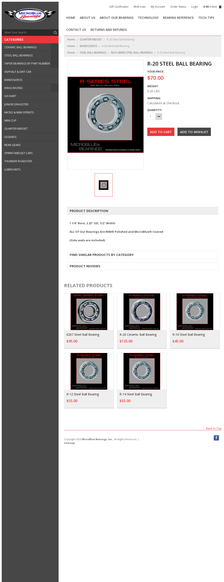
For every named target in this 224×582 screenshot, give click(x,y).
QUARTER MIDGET (16, 128)
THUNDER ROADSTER (18, 161)
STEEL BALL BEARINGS (18, 55)
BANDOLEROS (13, 80)
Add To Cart (151, 343)
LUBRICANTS (12, 169)
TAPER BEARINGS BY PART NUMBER (27, 63)
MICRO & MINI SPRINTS (19, 112)
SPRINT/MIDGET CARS (18, 153)
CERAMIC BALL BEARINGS (20, 47)
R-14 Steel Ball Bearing (136, 394)
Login (194, 6)
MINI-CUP (10, 120)
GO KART (10, 96)
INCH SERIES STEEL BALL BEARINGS (132, 52)
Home (71, 39)
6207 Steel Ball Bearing (82, 334)
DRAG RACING (13, 88)
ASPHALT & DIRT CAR (17, 72)
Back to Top (213, 428)
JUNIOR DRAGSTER (16, 104)
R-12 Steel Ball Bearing (82, 394)
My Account (158, 6)
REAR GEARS (12, 145)
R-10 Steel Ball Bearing (188, 334)
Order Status (178, 6)
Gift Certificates (118, 6)
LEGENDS (10, 137)
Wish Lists (140, 6)
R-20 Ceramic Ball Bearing (138, 334)
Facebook (216, 438)
